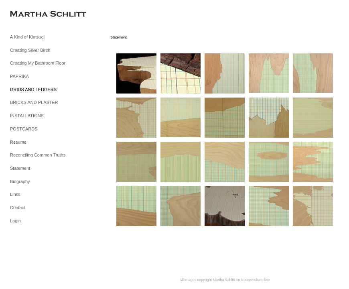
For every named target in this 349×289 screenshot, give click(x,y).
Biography (20, 181)
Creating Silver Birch (30, 50)
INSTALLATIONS (27, 115)
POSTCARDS (23, 128)
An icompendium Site (253, 280)
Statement (20, 168)
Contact (17, 207)
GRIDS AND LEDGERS (33, 89)
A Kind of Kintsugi (27, 37)
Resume (18, 142)
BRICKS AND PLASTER (34, 102)
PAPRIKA (19, 76)
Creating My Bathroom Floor (37, 63)
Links (15, 194)
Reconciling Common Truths (37, 155)
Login (15, 220)
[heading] (30, 14)
